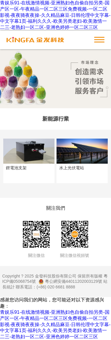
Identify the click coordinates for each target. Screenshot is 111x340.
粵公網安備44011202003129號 (70, 281)
